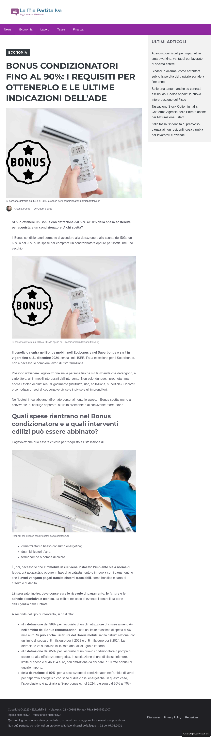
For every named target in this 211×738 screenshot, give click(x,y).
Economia (26, 29)
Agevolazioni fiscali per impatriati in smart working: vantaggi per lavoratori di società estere (178, 59)
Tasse (61, 29)
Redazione (191, 717)
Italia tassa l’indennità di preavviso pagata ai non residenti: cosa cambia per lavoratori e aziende (177, 129)
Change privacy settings (196, 733)
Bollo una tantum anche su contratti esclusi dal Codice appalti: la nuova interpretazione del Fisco (176, 94)
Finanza (78, 29)
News (7, 29)
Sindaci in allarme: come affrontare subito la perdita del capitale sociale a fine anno (178, 76)
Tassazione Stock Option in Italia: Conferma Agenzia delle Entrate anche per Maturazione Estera (179, 112)
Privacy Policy (172, 717)
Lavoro (44, 29)
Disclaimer (153, 717)
